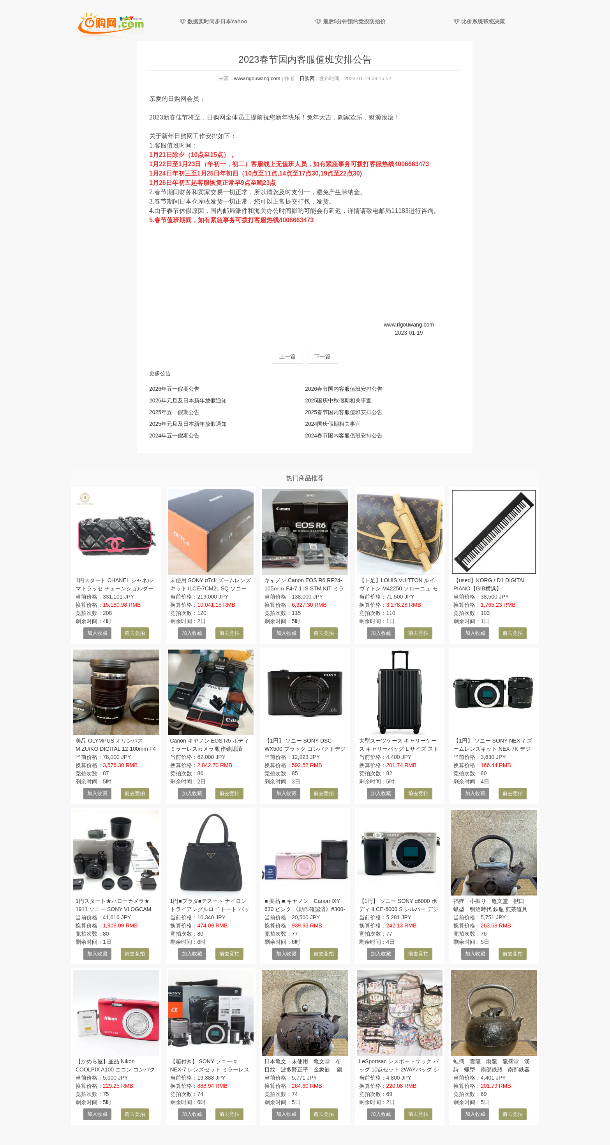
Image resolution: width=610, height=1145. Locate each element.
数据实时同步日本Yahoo (213, 21)
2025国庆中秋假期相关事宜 (338, 400)
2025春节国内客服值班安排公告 (344, 412)
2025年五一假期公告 (174, 412)
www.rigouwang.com (257, 78)
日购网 (307, 78)
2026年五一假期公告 (174, 389)
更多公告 (160, 373)
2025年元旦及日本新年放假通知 (188, 424)
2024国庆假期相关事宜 (333, 424)
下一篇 (322, 356)
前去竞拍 (135, 633)
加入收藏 (97, 633)
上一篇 (287, 356)
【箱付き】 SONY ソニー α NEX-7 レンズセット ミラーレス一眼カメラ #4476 (209, 1069)
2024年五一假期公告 (174, 435)
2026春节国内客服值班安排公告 (344, 389)
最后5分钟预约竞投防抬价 (350, 21)
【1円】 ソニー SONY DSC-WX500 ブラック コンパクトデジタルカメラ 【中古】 (305, 749)
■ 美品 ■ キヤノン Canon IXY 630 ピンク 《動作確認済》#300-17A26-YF (304, 909)
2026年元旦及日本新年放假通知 (188, 400)
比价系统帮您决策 (479, 21)
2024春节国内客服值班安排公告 (344, 435)
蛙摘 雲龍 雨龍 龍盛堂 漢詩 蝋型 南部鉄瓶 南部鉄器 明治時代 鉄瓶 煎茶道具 (494, 1069)
